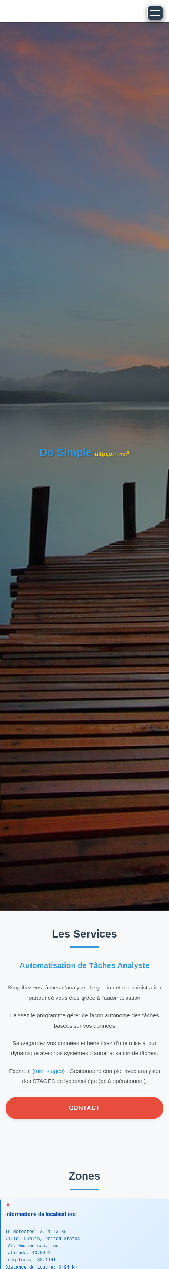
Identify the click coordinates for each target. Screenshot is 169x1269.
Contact (84, 1108)
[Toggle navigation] (155, 13)
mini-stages (48, 1071)
